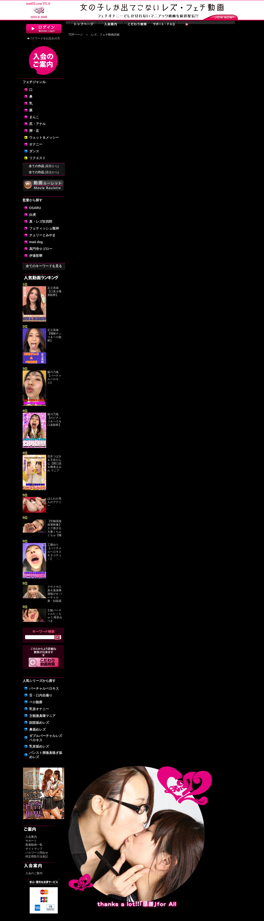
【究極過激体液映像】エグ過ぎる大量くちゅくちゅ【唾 (54, 528)
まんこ (34, 117)
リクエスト (37, 158)
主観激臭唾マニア (42, 716)
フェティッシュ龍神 (44, 228)
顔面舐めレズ (39, 722)
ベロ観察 (35, 702)
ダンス (34, 151)
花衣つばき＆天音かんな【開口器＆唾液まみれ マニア (54, 463)
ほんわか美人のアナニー (54, 502)
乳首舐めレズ (39, 746)
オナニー (35, 144)
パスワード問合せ (36, 852)
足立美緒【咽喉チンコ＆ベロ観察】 (54, 335)
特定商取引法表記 (36, 856)
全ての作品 (44, 166)
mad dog (36, 242)
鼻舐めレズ (37, 729)
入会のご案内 (33, 873)
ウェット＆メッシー (44, 137)
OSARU (35, 208)
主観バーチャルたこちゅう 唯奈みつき (54, 616)
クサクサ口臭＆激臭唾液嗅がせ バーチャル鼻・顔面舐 (54, 594)
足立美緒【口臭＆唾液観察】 (54, 291)
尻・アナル (37, 124)
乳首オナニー (39, 709)
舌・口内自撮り (40, 695)
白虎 (32, 215)
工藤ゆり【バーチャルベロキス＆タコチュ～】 (54, 551)
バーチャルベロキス (44, 688)
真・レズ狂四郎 (40, 221)
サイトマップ (33, 848)
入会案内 (31, 836)
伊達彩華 (35, 255)
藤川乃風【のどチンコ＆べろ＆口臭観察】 (54, 419)
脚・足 (34, 131)
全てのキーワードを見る (44, 266)
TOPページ (76, 34)
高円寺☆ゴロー (40, 249)
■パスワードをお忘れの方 (43, 38)
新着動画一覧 (33, 844)
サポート (31, 840)
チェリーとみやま (42, 235)
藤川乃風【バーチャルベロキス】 (54, 377)
